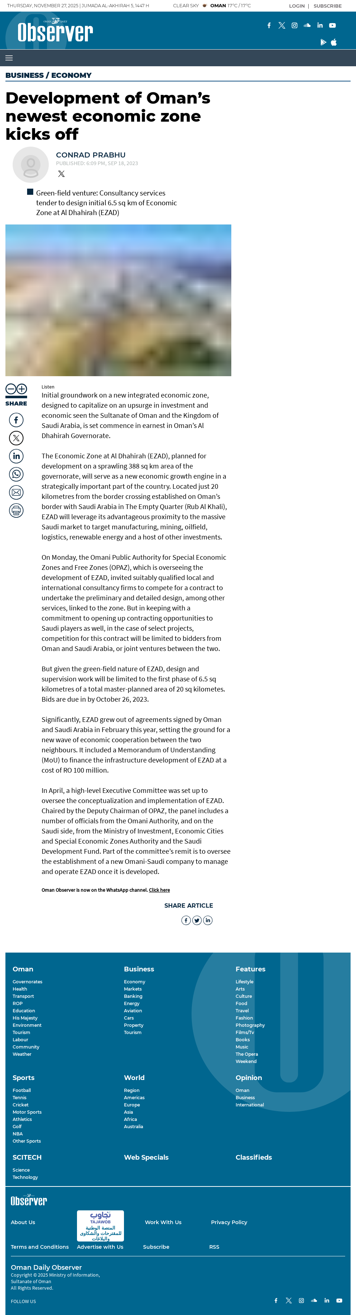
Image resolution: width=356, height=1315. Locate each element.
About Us (23, 1222)
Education (24, 1010)
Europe (132, 1105)
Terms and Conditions (40, 1247)
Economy (134, 981)
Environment (27, 1025)
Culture (244, 996)
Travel (242, 1010)
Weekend (246, 1061)
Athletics (22, 1119)
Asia (128, 1112)
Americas (134, 1097)
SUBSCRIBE (328, 6)
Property (133, 1025)
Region (132, 1090)
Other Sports (27, 1141)
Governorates (27, 981)
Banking (133, 996)
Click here (159, 890)
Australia (133, 1126)
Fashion (244, 1018)
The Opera (247, 1054)
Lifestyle (244, 981)
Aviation (133, 1010)
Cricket (21, 1105)
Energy (132, 1003)
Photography (250, 1025)
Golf (17, 1126)
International (250, 1105)
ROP (18, 1003)
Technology (25, 1177)
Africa (130, 1119)
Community (26, 1047)
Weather (22, 1054)
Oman (242, 1090)
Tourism (21, 1032)
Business (24, 75)
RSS (214, 1247)
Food (241, 1003)
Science (21, 1170)
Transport (23, 996)
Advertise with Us (100, 1247)
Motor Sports (27, 1112)
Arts (240, 989)
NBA (18, 1134)
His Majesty (25, 1018)
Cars (129, 1018)
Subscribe (156, 1247)
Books (243, 1039)
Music (242, 1047)
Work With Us (163, 1222)
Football (22, 1090)
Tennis (19, 1097)
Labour (20, 1039)
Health (20, 989)
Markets (133, 989)
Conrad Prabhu (91, 155)
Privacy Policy (229, 1222)
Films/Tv (245, 1032)
